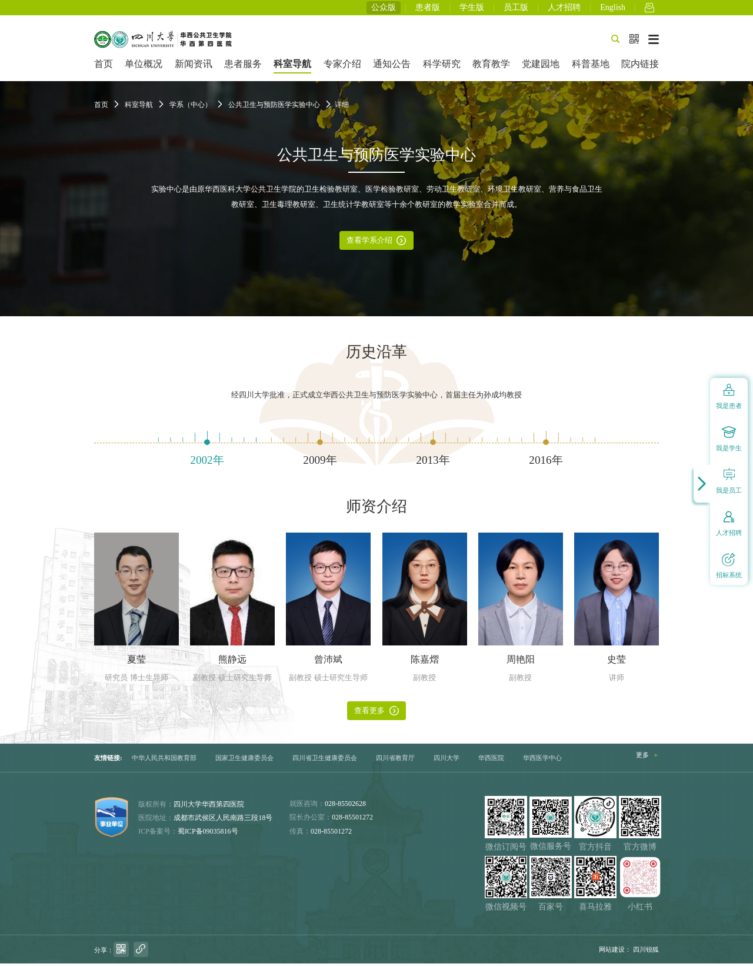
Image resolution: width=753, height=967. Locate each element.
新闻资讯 (193, 67)
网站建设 (612, 952)
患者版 (427, 9)
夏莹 (136, 663)
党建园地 (540, 67)
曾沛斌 (328, 663)
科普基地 (590, 67)
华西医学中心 (542, 761)
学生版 (471, 9)
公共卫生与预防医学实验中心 (274, 108)
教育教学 (491, 67)
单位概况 (143, 67)
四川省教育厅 (395, 761)
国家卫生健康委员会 (244, 761)
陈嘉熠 (425, 663)
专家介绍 (342, 67)
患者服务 (243, 67)
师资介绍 (376, 509)
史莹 (616, 663)
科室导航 (292, 67)
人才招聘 (564, 9)
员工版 (516, 9)
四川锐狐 (646, 952)
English (612, 9)
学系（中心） (190, 108)
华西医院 (491, 761)
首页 (103, 67)
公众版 (383, 9)
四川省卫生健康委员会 (324, 761)
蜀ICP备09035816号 (208, 835)
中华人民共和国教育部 (164, 761)
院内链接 (640, 67)
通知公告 (392, 67)
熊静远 (232, 663)
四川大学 (446, 761)
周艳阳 (521, 663)
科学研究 (442, 67)
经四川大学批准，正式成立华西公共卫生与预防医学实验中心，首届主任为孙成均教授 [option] (376, 398)
